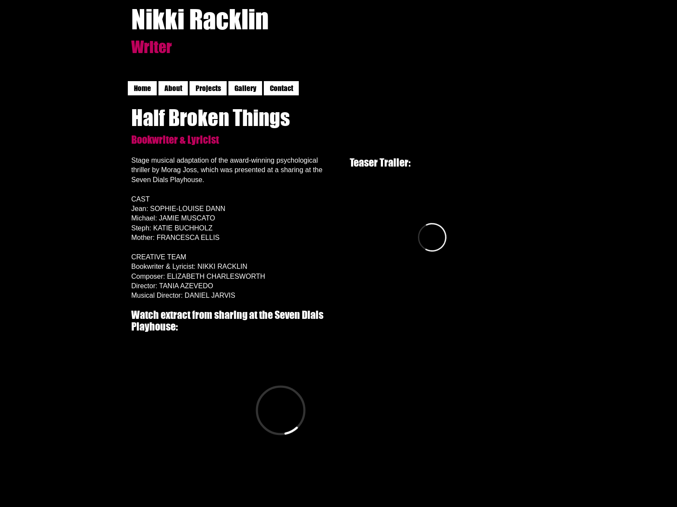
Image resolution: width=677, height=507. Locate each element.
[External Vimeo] (432, 237)
